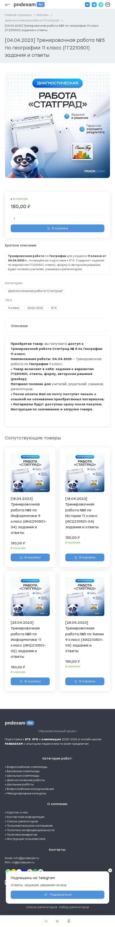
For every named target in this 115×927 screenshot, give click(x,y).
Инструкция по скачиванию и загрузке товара (51, 409)
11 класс (13, 308)
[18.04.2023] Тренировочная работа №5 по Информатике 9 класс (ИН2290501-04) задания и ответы (28, 516)
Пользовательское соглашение (30, 825)
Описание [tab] (19, 326)
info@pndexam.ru (26, 858)
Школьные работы (20, 784)
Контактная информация (25, 817)
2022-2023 (35, 308)
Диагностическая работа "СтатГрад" (35, 291)
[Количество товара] (57, 219)
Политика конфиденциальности (31, 830)
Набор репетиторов (74, 907)
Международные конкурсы (26, 793)
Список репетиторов (22, 821)
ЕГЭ (54, 308)
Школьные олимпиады (23, 775)
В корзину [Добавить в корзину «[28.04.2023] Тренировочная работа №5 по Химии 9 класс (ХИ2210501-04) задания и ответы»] (87, 681)
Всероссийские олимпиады (27, 767)
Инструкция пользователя (26, 839)
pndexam (29, 4)
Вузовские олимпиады (23, 771)
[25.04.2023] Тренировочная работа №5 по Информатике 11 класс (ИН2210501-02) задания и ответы (28, 639)
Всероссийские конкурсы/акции (30, 789)
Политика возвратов (22, 834)
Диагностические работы (26, 780)
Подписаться (57, 895)
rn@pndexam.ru (23, 862)
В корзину (60, 228)
